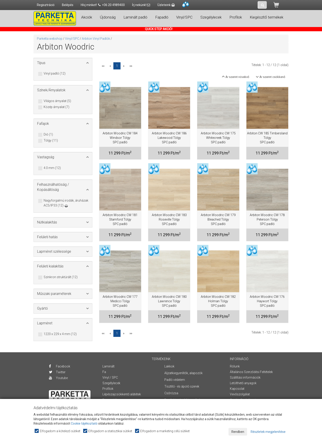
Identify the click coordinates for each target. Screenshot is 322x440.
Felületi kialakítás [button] (50, 266)
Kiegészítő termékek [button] (266, 17)
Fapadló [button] (161, 17)
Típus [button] (41, 63)
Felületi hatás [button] (47, 237)
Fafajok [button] (43, 123)
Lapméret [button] (44, 323)
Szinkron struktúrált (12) (61, 277)
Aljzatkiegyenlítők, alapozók (183, 373)
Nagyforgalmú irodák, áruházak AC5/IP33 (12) (66, 203)
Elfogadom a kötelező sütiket (57, 431)
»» (130, 66)
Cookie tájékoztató (84, 423)
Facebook (59, 366)
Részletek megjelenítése (268, 432)
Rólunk (235, 366)
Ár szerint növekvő (235, 77)
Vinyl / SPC (110, 377)
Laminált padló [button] (135, 17)
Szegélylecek (111, 383)
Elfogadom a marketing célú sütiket (163, 431)
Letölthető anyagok (243, 383)
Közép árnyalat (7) (56, 107)
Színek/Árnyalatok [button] (51, 90)
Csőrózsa (171, 393)
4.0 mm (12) (52, 168)
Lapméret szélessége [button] (54, 251)
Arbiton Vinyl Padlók (96, 38)
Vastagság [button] (45, 157)
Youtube (58, 378)
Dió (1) (48, 134)
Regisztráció (46, 5)
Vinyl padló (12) (55, 73)
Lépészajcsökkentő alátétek (121, 394)
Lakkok (169, 366)
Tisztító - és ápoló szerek (181, 386)
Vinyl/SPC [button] (184, 17)
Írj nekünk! (141, 5)
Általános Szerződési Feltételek (251, 372)
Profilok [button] (235, 17)
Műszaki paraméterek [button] (54, 294)
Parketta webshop (49, 38)
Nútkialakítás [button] (47, 222)
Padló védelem (174, 380)
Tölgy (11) (51, 140)
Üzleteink (166, 5)
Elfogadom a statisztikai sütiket (108, 431)
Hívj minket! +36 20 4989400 (103, 5)
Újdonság (108, 17)
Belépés (67, 5)
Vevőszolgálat (240, 394)
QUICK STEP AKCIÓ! (158, 29)
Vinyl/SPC (72, 38)
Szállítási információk (245, 377)
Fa (104, 372)
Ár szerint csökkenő (270, 77)
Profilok (107, 388)
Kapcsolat (237, 388)
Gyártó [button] (42, 308)
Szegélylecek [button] (211, 17)
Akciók (86, 17)
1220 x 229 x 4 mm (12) (60, 334)
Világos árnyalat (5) (57, 101)
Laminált (108, 366)
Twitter (57, 372)
